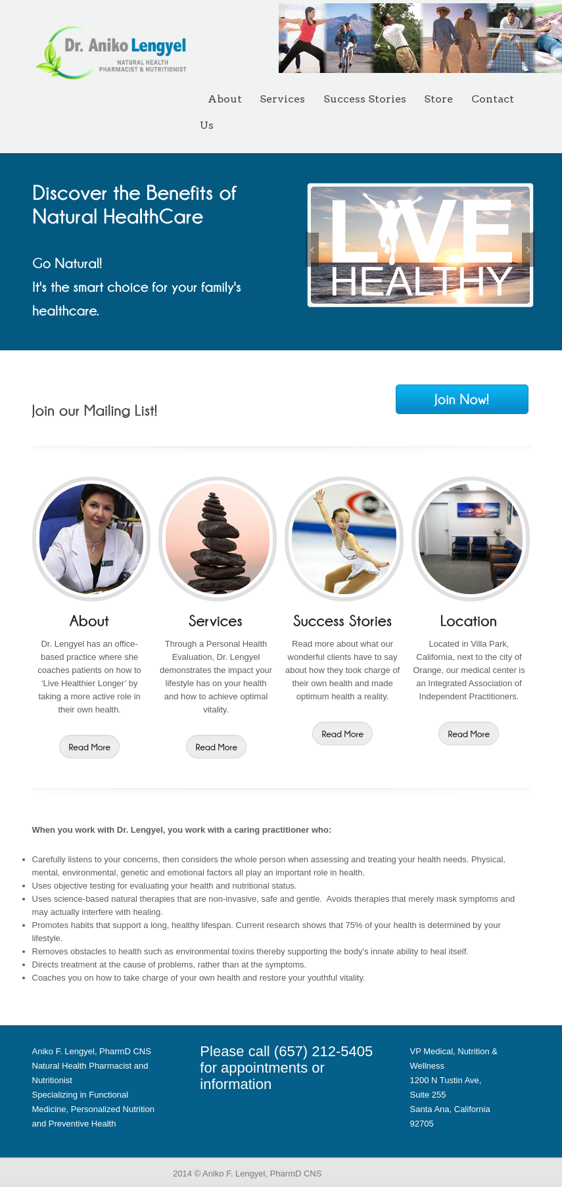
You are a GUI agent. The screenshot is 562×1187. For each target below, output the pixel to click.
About (225, 99)
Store (438, 99)
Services (282, 99)
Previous (323, 249)
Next (539, 249)
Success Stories (364, 99)
